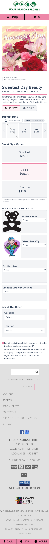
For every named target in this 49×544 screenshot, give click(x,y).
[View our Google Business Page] (27, 433)
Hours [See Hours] (40, 541)
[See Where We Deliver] (24, 386)
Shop (12, 17)
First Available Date (34, 120)
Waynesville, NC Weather (19, 520)
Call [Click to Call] (8, 541)
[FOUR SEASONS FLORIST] (24, 10)
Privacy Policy (12, 529)
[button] (24, 483)
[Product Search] (25, 372)
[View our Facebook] (22, 433)
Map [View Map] (24, 541)
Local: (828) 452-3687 (24, 453)
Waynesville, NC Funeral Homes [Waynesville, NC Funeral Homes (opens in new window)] (16, 511)
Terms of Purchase (32, 529)
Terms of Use (24, 533)
